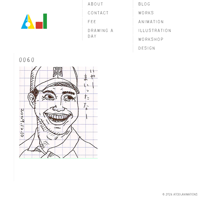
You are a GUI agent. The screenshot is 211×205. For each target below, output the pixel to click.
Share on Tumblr (24, 164)
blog (144, 4)
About (95, 4)
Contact (98, 13)
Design (147, 48)
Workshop (151, 39)
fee (92, 21)
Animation (151, 21)
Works (146, 13)
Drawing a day (101, 33)
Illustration (155, 30)
